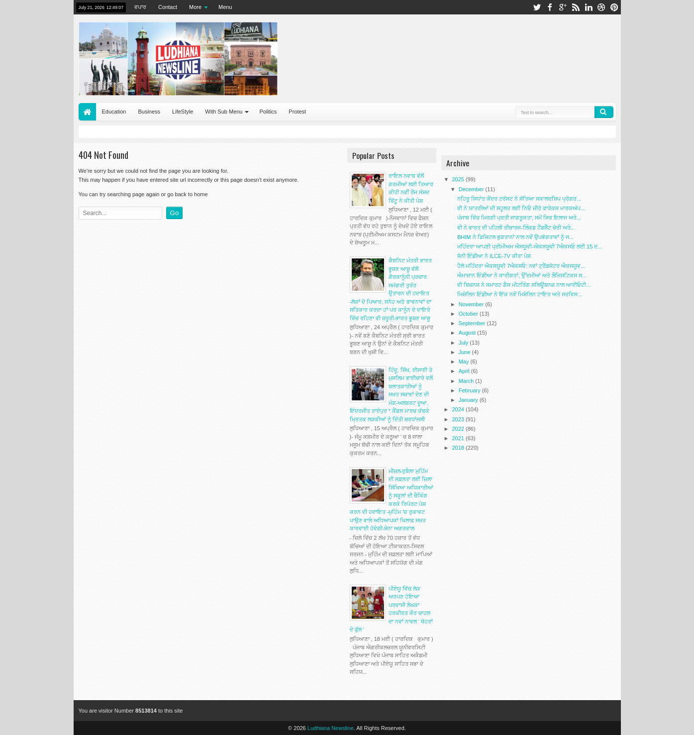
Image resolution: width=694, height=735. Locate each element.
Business (149, 112)
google (562, 7)
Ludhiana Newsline (330, 728)
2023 (459, 419)
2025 (459, 179)
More (195, 7)
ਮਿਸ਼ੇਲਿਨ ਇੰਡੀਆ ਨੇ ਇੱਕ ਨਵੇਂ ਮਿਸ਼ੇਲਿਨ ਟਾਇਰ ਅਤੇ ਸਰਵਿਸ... (520, 294)
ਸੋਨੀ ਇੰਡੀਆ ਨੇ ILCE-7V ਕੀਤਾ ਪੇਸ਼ (494, 256)
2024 (459, 409)
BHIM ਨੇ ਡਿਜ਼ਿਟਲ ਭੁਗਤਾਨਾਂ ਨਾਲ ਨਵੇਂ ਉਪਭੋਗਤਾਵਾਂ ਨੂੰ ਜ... (515, 237)
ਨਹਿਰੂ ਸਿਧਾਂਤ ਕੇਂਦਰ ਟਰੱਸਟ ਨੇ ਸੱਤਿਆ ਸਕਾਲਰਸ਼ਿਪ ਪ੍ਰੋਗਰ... (519, 199)
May (465, 362)
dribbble (601, 7)
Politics (268, 112)
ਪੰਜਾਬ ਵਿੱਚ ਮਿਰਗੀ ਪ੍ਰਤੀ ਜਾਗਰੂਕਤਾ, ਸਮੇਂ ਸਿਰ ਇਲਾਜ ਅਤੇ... (519, 218)
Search (604, 112)
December (472, 189)
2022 (459, 429)
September (473, 323)
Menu (225, 7)
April (465, 371)
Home (87, 112)
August (468, 333)
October (469, 314)
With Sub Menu (223, 112)
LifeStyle (182, 112)
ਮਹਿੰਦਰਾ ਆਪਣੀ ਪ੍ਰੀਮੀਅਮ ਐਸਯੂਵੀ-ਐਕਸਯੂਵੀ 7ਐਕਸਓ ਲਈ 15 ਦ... (529, 246)
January (469, 400)
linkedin (588, 7)
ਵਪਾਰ (140, 7)
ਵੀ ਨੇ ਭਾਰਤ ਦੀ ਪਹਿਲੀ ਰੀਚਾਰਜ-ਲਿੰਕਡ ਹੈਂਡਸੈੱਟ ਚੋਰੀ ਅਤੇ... (516, 228)
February (470, 390)
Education (114, 112)
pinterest (614, 7)
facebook (549, 7)
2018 (459, 448)
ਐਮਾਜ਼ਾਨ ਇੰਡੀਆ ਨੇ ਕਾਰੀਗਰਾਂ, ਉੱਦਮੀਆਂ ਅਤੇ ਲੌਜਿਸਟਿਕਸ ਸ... (522, 275)
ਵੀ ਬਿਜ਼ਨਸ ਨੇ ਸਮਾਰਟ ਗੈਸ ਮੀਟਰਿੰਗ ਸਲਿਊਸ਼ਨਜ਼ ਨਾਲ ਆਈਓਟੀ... (524, 285)
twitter (536, 7)
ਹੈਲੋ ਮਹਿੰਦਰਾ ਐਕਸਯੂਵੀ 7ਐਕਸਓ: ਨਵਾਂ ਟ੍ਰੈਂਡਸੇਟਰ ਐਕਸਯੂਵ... (521, 266)
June (465, 352)
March (467, 381)
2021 (459, 438)
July (464, 343)
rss (575, 7)
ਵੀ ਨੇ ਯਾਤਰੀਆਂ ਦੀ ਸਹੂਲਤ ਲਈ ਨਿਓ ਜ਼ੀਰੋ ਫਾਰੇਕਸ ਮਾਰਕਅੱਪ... (521, 208)
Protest (297, 112)
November (472, 304)
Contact (167, 7)
